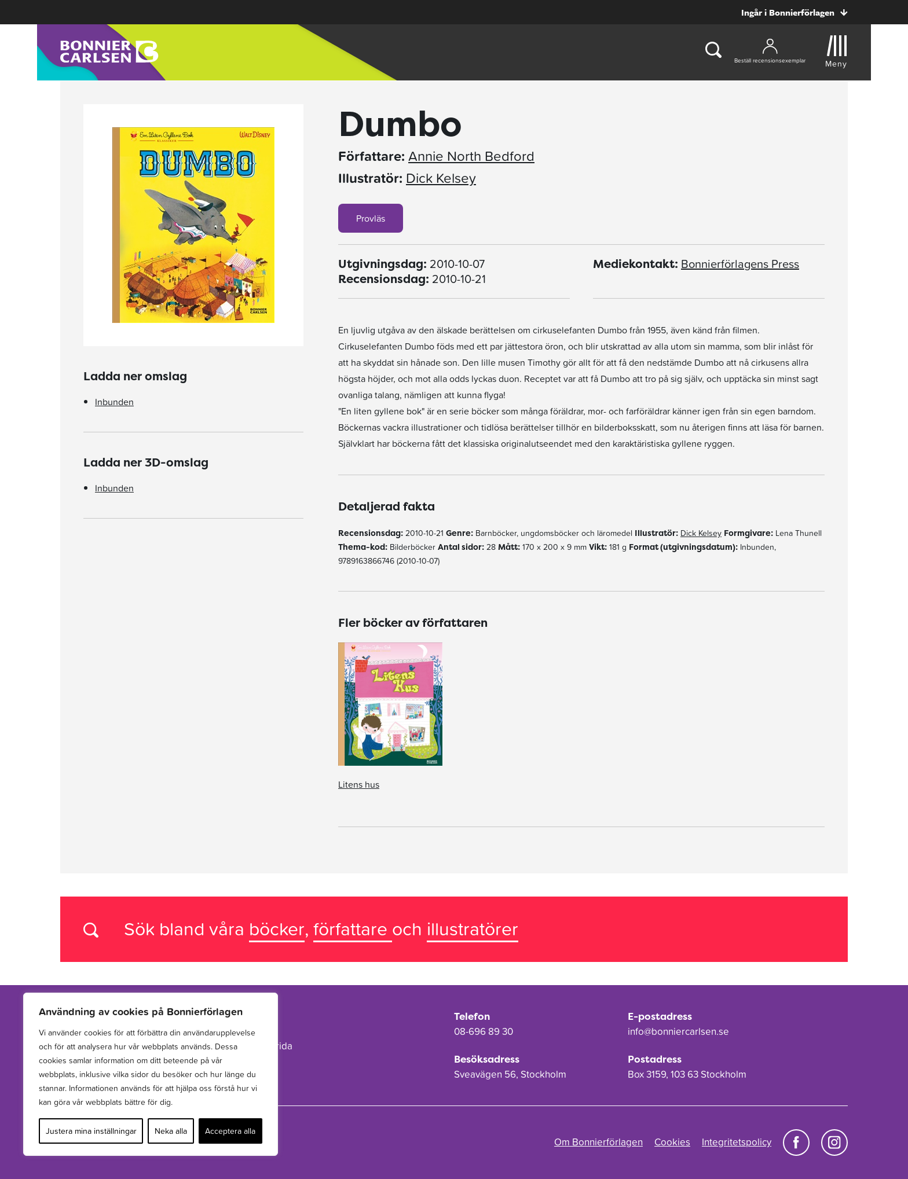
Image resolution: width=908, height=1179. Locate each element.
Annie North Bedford (471, 156)
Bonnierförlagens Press (740, 264)
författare (352, 928)
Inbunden (114, 402)
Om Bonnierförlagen (598, 1141)
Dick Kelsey (441, 178)
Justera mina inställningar (91, 1131)
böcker (277, 928)
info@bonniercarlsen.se (678, 1031)
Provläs (370, 218)
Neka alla (171, 1131)
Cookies (672, 1141)
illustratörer (472, 928)
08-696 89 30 (483, 1031)
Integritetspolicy (736, 1141)
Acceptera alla (230, 1131)
